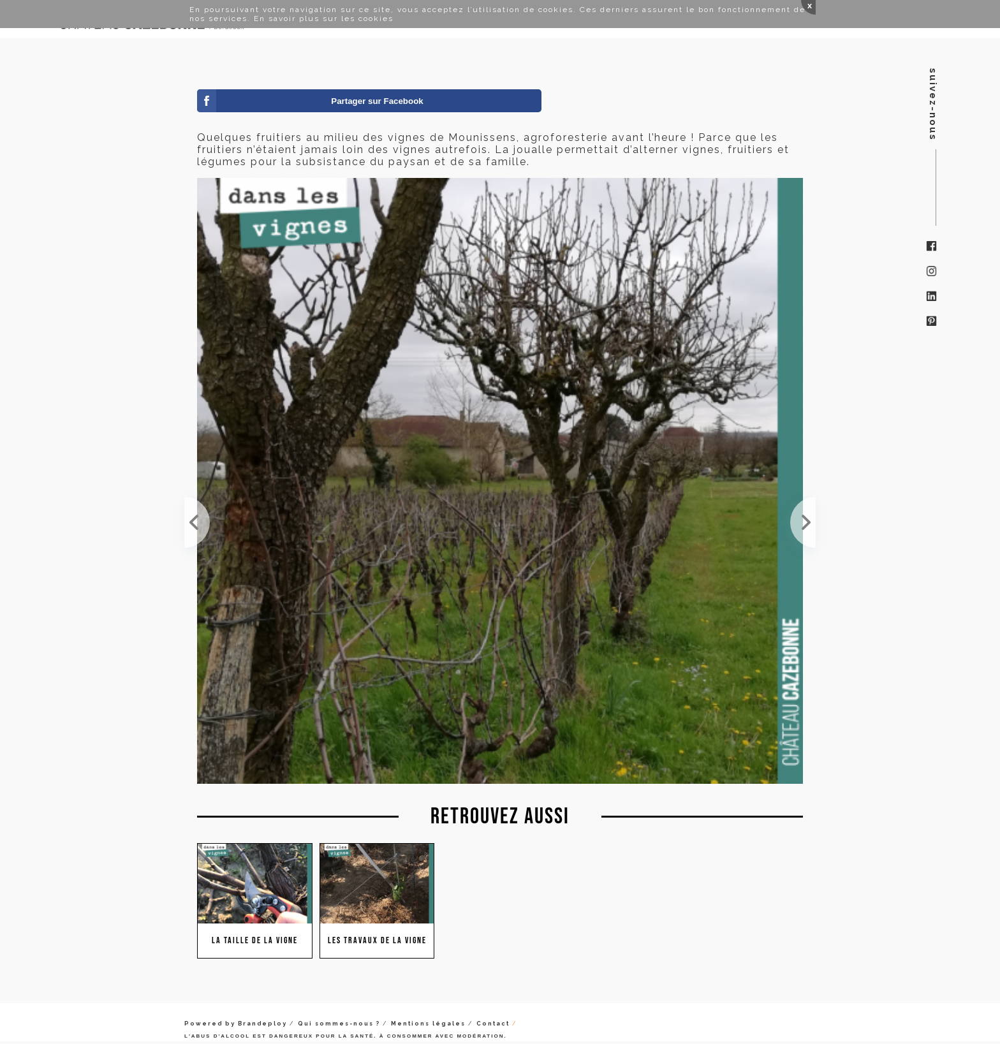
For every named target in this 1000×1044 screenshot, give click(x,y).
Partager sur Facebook (377, 101)
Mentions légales (428, 1023)
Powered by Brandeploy (235, 1023)
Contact (493, 1023)
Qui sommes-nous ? (339, 1023)
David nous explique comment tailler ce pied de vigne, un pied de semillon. (803, 522)
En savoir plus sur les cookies (323, 18)
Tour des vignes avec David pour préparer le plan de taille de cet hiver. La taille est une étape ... (197, 522)
